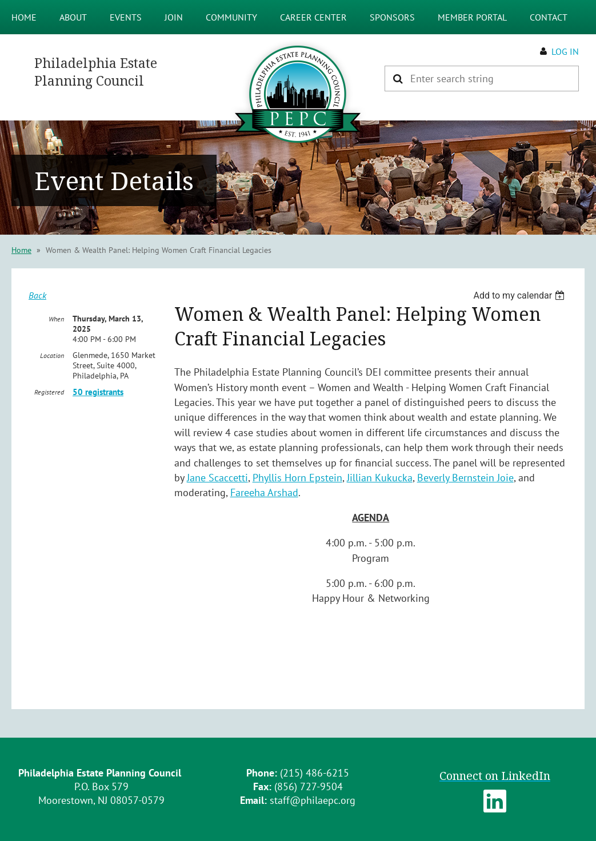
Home (21, 250)
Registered (49, 392)
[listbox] (520, 295)
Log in (565, 51)
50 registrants (98, 392)
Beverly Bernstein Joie (465, 477)
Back (37, 295)
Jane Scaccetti (217, 477)
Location (52, 355)
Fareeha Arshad (264, 492)
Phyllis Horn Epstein (297, 477)
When (56, 319)
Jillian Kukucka (380, 477)
